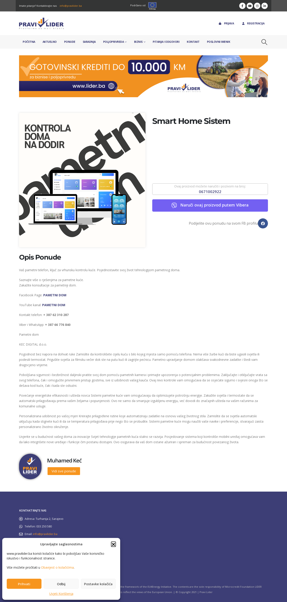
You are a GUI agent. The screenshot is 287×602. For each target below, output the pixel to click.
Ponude (69, 42)
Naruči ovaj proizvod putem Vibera (214, 205)
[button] (113, 544)
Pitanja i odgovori (166, 42)
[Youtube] (250, 6)
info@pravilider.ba (71, 5)
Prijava (226, 23)
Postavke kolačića (98, 584)
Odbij (61, 584)
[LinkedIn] (264, 6)
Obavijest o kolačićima (57, 567)
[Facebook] (242, 6)
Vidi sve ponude (64, 471)
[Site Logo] (41, 23)
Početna (29, 42)
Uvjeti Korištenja (61, 593)
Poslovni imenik (218, 42)
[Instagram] (257, 6)
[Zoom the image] (143, 58)
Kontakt (193, 42)
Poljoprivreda (113, 42)
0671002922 (210, 191)
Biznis (138, 42)
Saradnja (89, 42)
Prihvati (24, 584)
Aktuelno (50, 42)
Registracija (252, 23)
